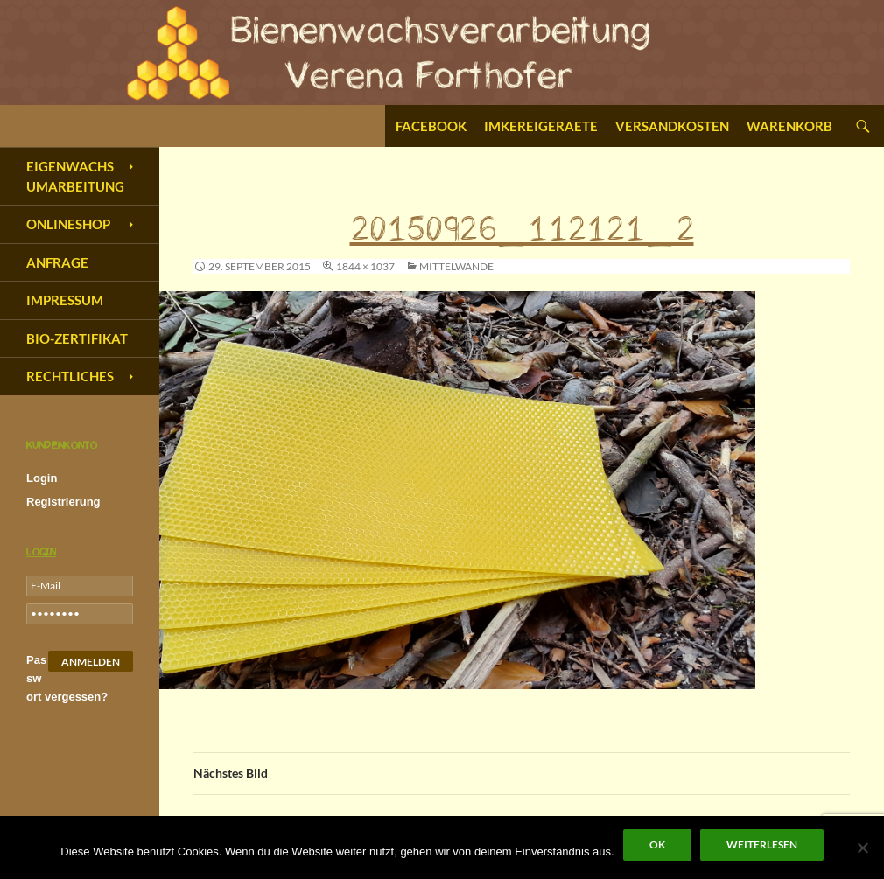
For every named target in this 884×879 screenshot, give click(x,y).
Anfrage (57, 262)
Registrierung (63, 501)
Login (41, 478)
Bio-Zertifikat (77, 338)
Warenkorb (789, 126)
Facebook (431, 126)
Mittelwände (456, 266)
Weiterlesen (761, 844)
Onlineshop (68, 224)
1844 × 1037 (365, 266)
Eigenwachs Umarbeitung (75, 176)
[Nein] (862, 847)
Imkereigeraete (541, 126)
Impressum (64, 300)
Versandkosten (672, 126)
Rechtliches (70, 376)
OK (657, 844)
